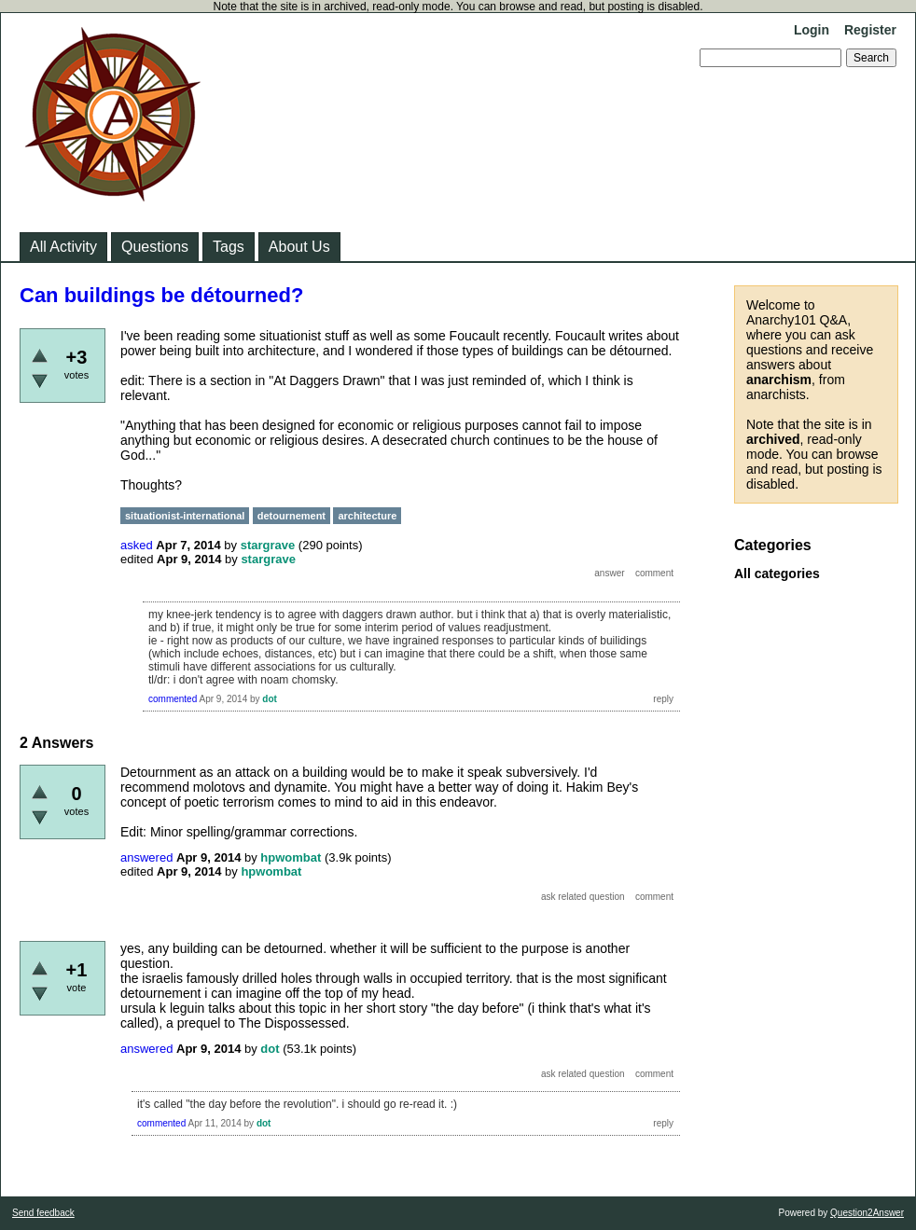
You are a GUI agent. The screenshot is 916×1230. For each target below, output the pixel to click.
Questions (154, 247)
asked (136, 545)
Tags (228, 247)
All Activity (63, 247)
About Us (299, 247)
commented (172, 699)
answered (146, 857)
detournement (291, 515)
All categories (777, 573)
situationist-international (184, 515)
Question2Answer (867, 1213)
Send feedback (43, 1213)
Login (811, 29)
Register (870, 29)
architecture (367, 515)
